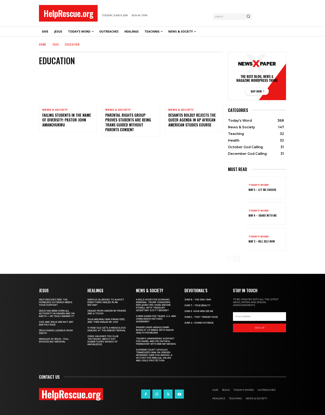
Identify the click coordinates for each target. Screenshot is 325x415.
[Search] (248, 16)
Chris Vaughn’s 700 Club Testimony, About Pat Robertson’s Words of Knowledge (102, 340)
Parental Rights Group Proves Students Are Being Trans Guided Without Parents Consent (128, 123)
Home (42, 44)
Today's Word (259, 185)
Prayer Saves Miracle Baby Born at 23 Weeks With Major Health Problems (155, 330)
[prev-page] (230, 258)
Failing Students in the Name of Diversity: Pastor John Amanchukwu (66, 120)
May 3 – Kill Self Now (262, 241)
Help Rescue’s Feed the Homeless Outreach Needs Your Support (55, 302)
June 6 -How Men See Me (198, 311)
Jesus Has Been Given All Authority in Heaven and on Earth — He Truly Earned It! (57, 313)
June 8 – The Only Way (197, 299)
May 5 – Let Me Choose (262, 189)
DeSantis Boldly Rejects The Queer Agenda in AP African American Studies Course (192, 120)
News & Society (55, 110)
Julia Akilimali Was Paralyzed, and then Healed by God (106, 320)
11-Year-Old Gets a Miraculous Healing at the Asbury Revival (106, 329)
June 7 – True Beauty (197, 305)
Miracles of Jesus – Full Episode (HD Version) (54, 340)
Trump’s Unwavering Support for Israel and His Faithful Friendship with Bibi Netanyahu (156, 341)
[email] (259, 316)
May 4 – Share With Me (263, 215)
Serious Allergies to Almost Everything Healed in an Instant (105, 302)
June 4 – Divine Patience (198, 323)
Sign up (259, 327)
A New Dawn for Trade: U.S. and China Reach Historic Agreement (156, 319)
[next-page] (237, 258)
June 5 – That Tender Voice (201, 317)
